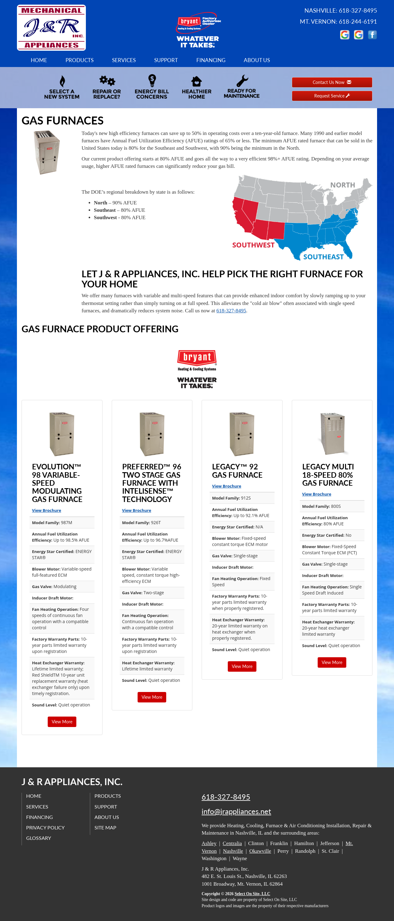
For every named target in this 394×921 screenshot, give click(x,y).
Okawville (260, 851)
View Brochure (46, 510)
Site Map (106, 827)
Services (124, 60)
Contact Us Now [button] (332, 82)
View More (62, 721)
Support (166, 60)
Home (39, 60)
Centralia (232, 843)
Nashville (233, 851)
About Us (257, 60)
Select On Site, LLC (252, 893)
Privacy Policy (45, 827)
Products (80, 60)
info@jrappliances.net (236, 811)
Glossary (38, 838)
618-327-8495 (231, 311)
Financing (210, 60)
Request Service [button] (332, 95)
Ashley (209, 843)
